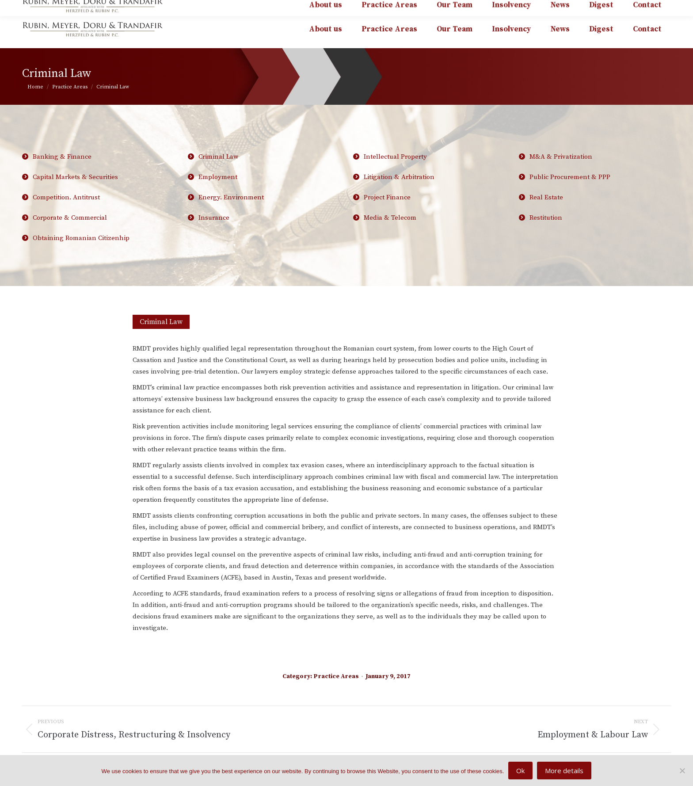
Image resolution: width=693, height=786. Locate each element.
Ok (520, 770)
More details (564, 770)
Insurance (213, 218)
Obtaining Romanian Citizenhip (81, 238)
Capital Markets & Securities (104, 180)
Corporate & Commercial (70, 218)
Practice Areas (336, 676)
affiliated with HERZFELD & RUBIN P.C (600, 6)
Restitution (545, 218)
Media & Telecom (390, 218)
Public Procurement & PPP (600, 180)
